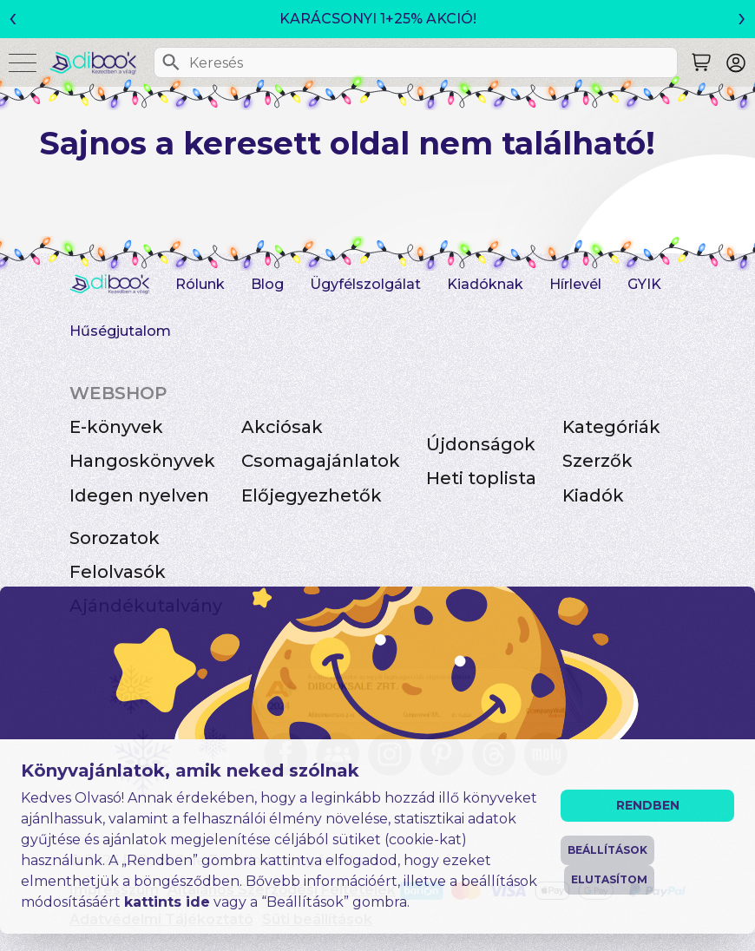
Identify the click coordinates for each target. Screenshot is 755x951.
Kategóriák (611, 426)
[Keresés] (171, 62)
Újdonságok (480, 444)
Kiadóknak (485, 284)
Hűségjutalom (120, 331)
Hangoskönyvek (142, 460)
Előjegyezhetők (311, 495)
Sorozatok (114, 538)
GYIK (644, 284)
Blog (267, 284)
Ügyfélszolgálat (365, 284)
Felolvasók (117, 571)
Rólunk (200, 284)
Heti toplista (481, 478)
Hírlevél (575, 284)
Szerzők (597, 460)
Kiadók (593, 495)
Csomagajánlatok (320, 460)
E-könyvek (116, 426)
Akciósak (282, 426)
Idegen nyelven (139, 495)
